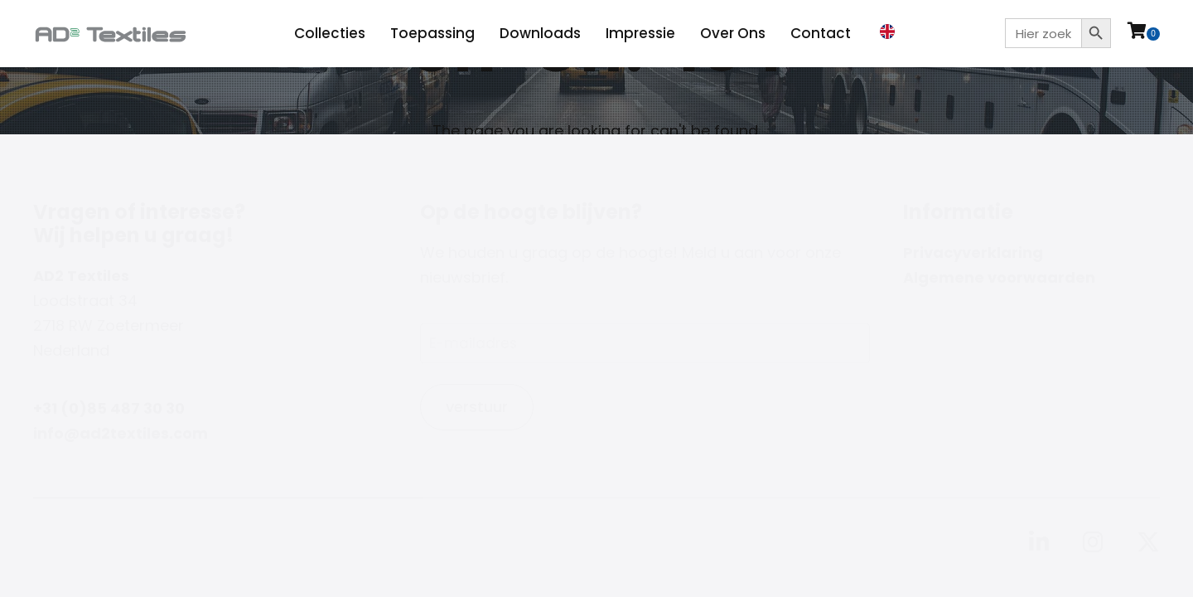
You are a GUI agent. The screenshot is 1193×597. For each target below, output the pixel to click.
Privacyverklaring (973, 252)
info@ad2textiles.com (120, 433)
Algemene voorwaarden (999, 277)
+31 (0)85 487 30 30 (109, 408)
